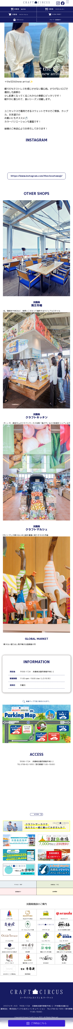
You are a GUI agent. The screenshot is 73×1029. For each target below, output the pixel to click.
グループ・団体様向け (55, 20)
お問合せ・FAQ (55, 888)
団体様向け (18, 899)
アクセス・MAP (18, 888)
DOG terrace (20, 20)
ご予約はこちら (37, 1023)
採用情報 (54, 899)
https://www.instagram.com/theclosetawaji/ (36, 175)
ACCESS (36, 815)
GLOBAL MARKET (57, 14)
